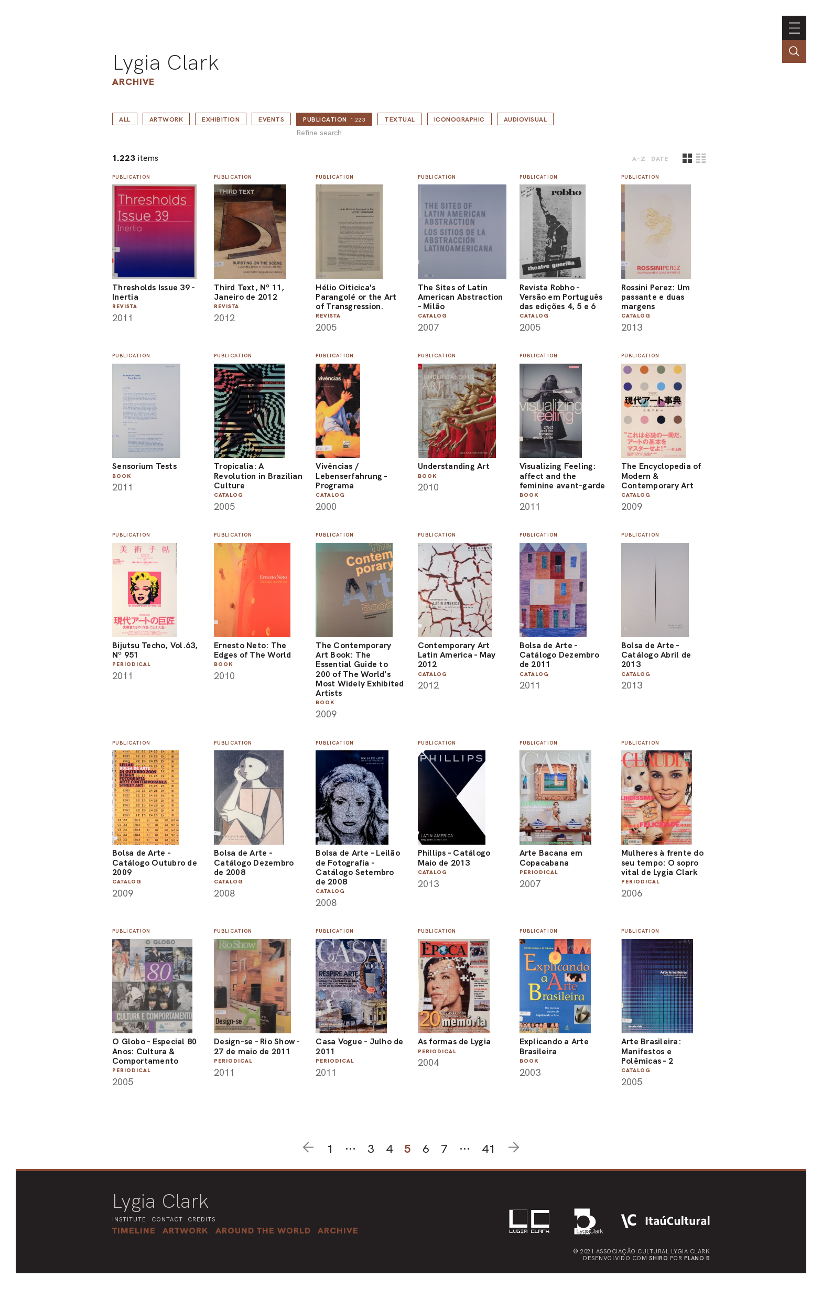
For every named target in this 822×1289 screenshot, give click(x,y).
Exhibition (221, 119)
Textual (399, 119)
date (659, 159)
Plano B (697, 1258)
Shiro (658, 1258)
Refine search (319, 132)
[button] (263, 1230)
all (125, 119)
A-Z (639, 159)
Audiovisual (525, 119)
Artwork (166, 119)
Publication (334, 119)
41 (488, 1148)
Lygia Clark (165, 62)
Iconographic (459, 119)
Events (271, 119)
